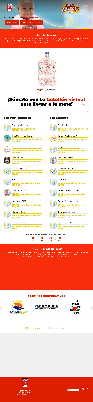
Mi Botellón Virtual (32, 22)
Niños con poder (65, 168)
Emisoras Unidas (65, 158)
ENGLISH (83, 10)
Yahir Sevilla (17, 158)
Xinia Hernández (19, 190)
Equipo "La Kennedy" (67, 136)
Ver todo (86, 105)
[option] (17, 307)
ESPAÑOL (84, 6)
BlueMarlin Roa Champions (22, 136)
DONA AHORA (12, 22)
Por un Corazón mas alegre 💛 (68, 201)
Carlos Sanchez (19, 223)
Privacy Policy (84, 390)
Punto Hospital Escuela (68, 190)
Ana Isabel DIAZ (19, 201)
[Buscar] (87, 111)
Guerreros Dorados (66, 212)
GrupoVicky (63, 179)
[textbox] (47, 111)
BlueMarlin (63, 125)
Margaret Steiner (19, 212)
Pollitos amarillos (65, 223)
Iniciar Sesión (72, 8)
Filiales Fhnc (17, 147)
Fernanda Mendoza (21, 125)
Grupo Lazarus (64, 147)
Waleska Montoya (20, 168)
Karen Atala (17, 179)
